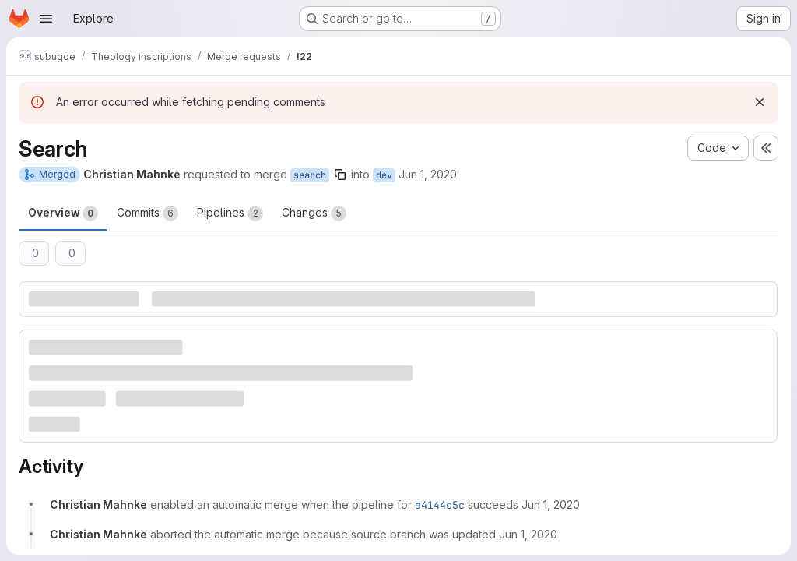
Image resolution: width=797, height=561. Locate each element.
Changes (314, 213)
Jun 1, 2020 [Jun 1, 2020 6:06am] (427, 174)
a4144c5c (440, 505)
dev (384, 175)
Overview (63, 213)
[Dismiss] (759, 102)
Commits (147, 213)
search (309, 175)
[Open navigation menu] (45, 18)
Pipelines (230, 213)
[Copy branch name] (340, 174)
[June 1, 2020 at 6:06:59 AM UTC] (550, 504)
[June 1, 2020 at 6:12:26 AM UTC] (528, 534)
